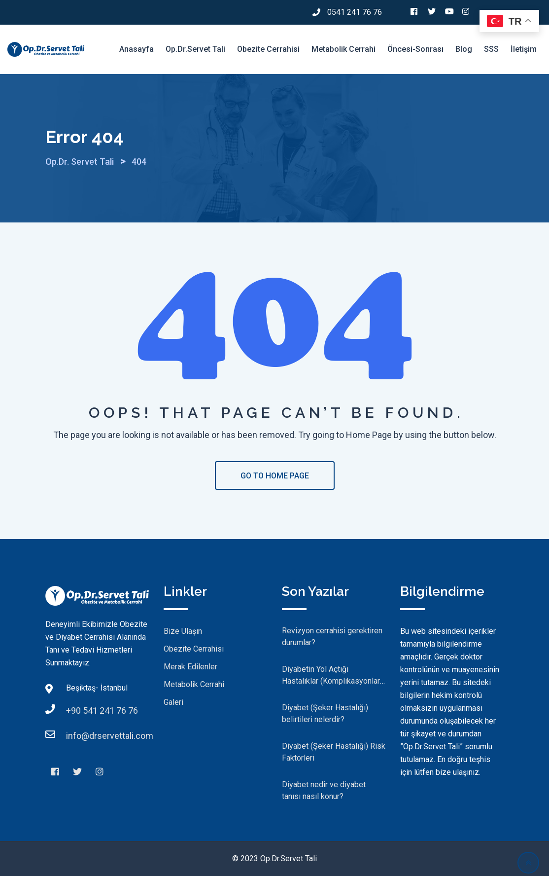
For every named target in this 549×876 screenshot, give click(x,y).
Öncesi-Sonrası (415, 49)
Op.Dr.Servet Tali (195, 49)
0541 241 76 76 (354, 12)
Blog (463, 49)
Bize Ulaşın (183, 631)
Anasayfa (136, 49)
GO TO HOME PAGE (274, 475)
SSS (491, 49)
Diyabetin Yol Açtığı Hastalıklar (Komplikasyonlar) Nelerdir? (332, 680)
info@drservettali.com (109, 735)
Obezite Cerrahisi (268, 49)
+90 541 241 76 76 (102, 710)
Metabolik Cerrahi (343, 49)
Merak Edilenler (190, 666)
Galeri (173, 702)
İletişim (524, 49)
